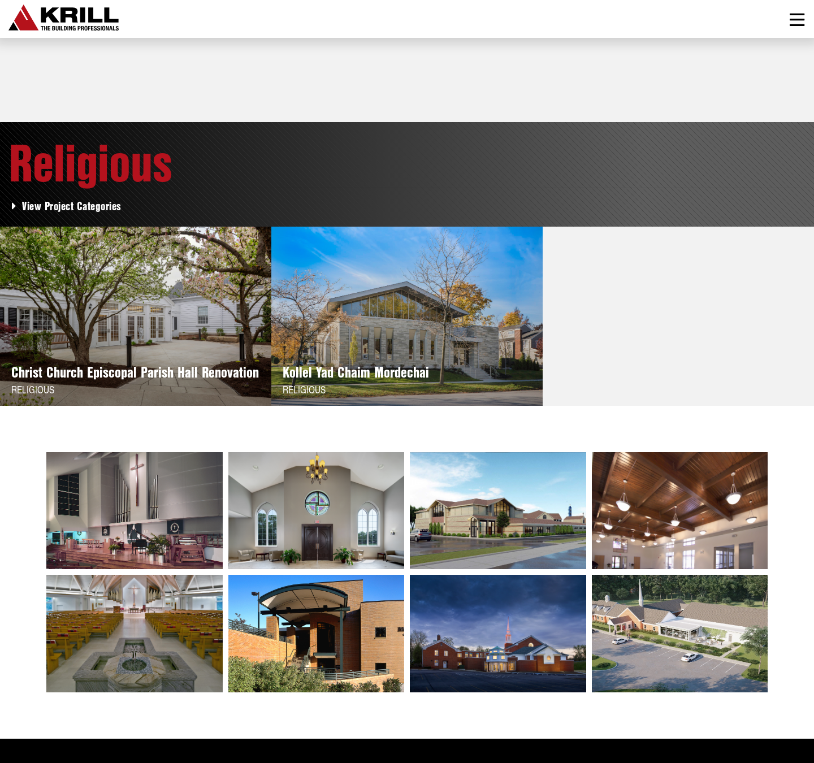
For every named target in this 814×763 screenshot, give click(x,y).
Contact (222, 688)
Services (127, 688)
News (175, 688)
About (22, 688)
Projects (71, 688)
